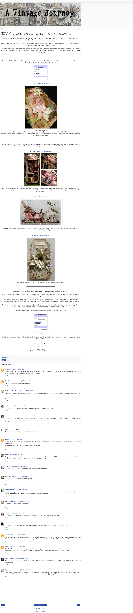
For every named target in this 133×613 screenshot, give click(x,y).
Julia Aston (8, 454)
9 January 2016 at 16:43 (18, 546)
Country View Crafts (51, 62)
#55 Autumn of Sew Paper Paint (40, 235)
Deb (6, 416)
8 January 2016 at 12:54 (20, 466)
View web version (40, 608)
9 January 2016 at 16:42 (18, 534)
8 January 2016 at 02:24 (23, 369)
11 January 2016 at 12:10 (22, 570)
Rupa (40, 333)
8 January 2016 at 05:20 (20, 406)
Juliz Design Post (10, 501)
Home (40, 605)
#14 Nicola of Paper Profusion (41, 197)
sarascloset (8, 534)
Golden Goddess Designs (44, 151)
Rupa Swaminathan (10, 369)
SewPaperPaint (9, 489)
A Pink (7, 439)
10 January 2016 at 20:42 (21, 558)
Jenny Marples (9, 558)
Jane (6, 429)
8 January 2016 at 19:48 (17, 513)
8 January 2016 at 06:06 (14, 416)
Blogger (44, 611)
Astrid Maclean (9, 466)
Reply (6, 375)
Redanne (7, 513)
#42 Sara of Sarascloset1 (41, 83)
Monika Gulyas (9, 406)
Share (3, 360)
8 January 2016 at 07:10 (14, 429)
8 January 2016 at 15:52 (20, 476)
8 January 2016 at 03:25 (26, 390)
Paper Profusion (9, 570)
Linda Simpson (9, 476)
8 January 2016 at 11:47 (18, 454)
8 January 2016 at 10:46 (15, 439)
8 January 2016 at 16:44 (20, 489)
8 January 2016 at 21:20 (23, 523)
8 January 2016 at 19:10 (22, 501)
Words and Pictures (10, 523)
